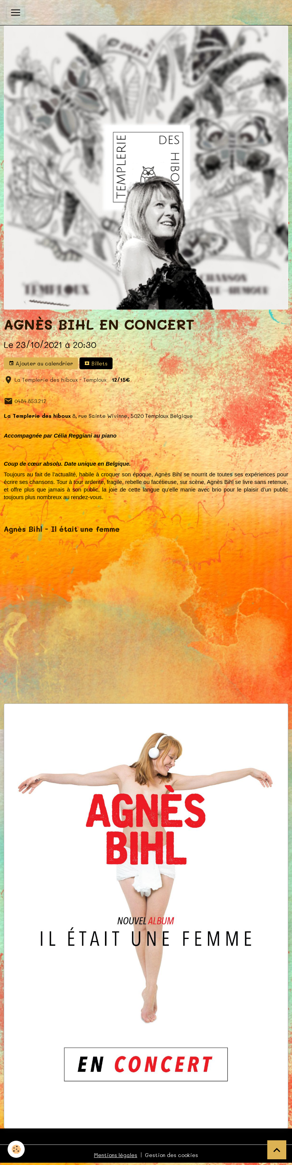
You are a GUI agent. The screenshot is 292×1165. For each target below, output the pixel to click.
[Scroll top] (276, 1149)
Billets (96, 363)
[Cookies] (16, 1149)
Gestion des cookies (171, 1155)
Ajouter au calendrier (41, 363)
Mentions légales (115, 1155)
